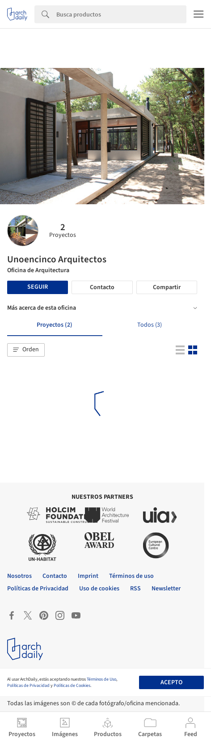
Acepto (171, 682)
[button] (26, 350)
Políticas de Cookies (72, 685)
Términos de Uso (101, 679)
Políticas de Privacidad (28, 685)
